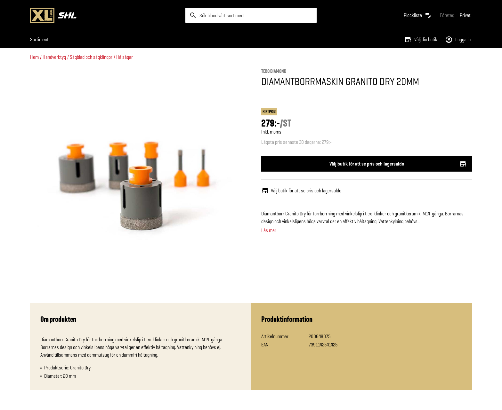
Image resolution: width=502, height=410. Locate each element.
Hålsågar (124, 57)
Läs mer (268, 230)
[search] (251, 15)
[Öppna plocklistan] (418, 15)
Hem (34, 57)
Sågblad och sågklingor (91, 57)
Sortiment (39, 39)
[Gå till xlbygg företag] (447, 15)
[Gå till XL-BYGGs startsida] (105, 15)
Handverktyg (54, 57)
